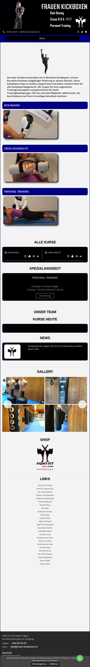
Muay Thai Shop (45, 541)
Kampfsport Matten (45, 528)
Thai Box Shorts (45, 551)
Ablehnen (54, 664)
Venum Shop (45, 564)
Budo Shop (45, 515)
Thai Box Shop (45, 547)
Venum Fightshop (45, 557)
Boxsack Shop (45, 505)
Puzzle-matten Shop (45, 544)
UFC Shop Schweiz (45, 554)
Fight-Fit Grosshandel (45, 524)
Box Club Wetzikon (45, 492)
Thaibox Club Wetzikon (45, 498)
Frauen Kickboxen (45, 502)
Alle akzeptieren (39, 664)
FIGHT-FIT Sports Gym (44, 489)
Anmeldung (45, 295)
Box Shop (45, 508)
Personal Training (45, 485)
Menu (42, 38)
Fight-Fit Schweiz (45, 521)
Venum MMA (45, 560)
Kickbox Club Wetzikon (45, 495)
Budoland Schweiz (45, 511)
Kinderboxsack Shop (45, 538)
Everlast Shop (45, 518)
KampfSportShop (45, 531)
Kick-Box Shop (45, 534)
